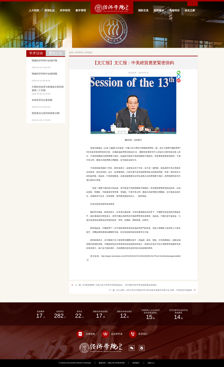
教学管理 (81, 10)
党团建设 (159, 10)
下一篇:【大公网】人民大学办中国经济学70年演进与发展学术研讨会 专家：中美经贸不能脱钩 (150, 290)
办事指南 (85, 334)
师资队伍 (49, 10)
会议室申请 (112, 334)
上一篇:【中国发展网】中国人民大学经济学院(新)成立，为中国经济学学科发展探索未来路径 (116, 285)
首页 (71, 52)
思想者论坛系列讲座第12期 (45, 113)
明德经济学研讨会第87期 (44, 60)
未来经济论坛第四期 (42, 100)
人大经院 (34, 10)
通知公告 (55, 53)
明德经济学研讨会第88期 (44, 73)
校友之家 (190, 10)
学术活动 (36, 53)
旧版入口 (151, 363)
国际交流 (143, 10)
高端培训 (174, 10)
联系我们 (138, 334)
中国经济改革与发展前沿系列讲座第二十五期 (48, 88)
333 (163, 363)
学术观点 (88, 52)
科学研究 (65, 10)
